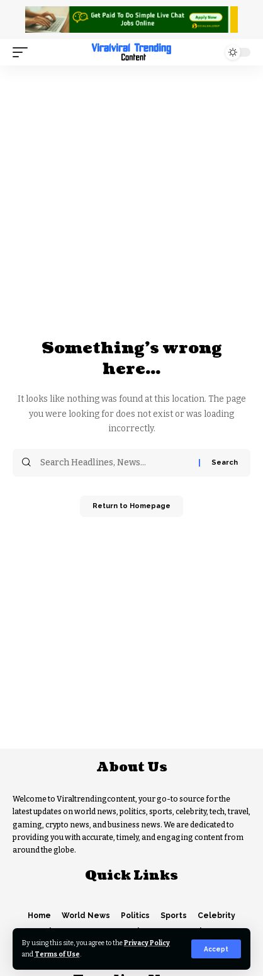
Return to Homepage (131, 506)
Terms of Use (57, 954)
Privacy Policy (147, 943)
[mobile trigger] (23, 52)
